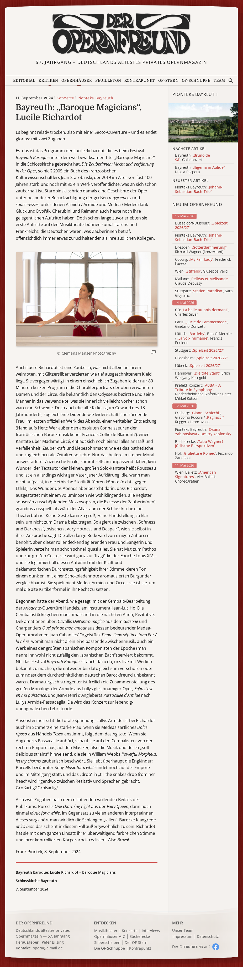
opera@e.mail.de (48, 947)
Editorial (24, 81)
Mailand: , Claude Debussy (202, 281)
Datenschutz (208, 936)
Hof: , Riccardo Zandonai (204, 455)
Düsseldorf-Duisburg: (201, 225)
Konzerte (65, 98)
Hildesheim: (201, 358)
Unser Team (182, 930)
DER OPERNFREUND (34, 922)
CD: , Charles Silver (202, 312)
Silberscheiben (107, 942)
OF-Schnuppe (196, 81)
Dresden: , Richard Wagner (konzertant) (201, 249)
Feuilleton (108, 81)
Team (219, 81)
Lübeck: (198, 366)
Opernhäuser (76, 81)
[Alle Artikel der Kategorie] (203, 122)
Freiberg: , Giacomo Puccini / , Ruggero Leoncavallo (199, 417)
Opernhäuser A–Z (109, 936)
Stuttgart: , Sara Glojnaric (204, 293)
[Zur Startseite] (121, 34)
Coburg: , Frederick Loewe (203, 261)
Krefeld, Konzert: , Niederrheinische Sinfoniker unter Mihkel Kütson (203, 392)
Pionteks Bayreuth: (199, 237)
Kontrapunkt (139, 81)
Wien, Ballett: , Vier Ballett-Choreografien (195, 476)
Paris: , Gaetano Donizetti (201, 324)
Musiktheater (106, 931)
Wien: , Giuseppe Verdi (201, 271)
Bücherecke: (199, 443)
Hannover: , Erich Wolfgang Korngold (202, 375)
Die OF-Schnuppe (109, 948)
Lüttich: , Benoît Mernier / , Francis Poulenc (203, 338)
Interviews (151, 931)
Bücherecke (139, 936)
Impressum (182, 936)
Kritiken (48, 81)
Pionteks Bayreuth (95, 98)
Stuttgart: (199, 350)
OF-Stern (168, 81)
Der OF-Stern (136, 942)
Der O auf (191, 946)
